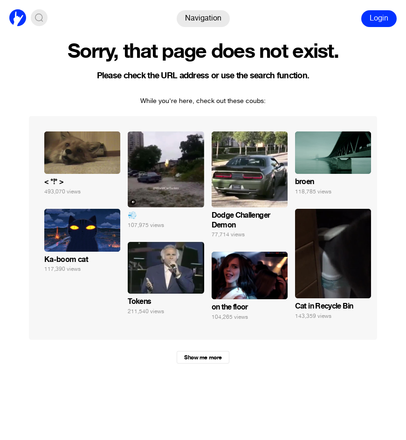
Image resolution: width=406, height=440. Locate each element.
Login (379, 18)
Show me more (202, 357)
